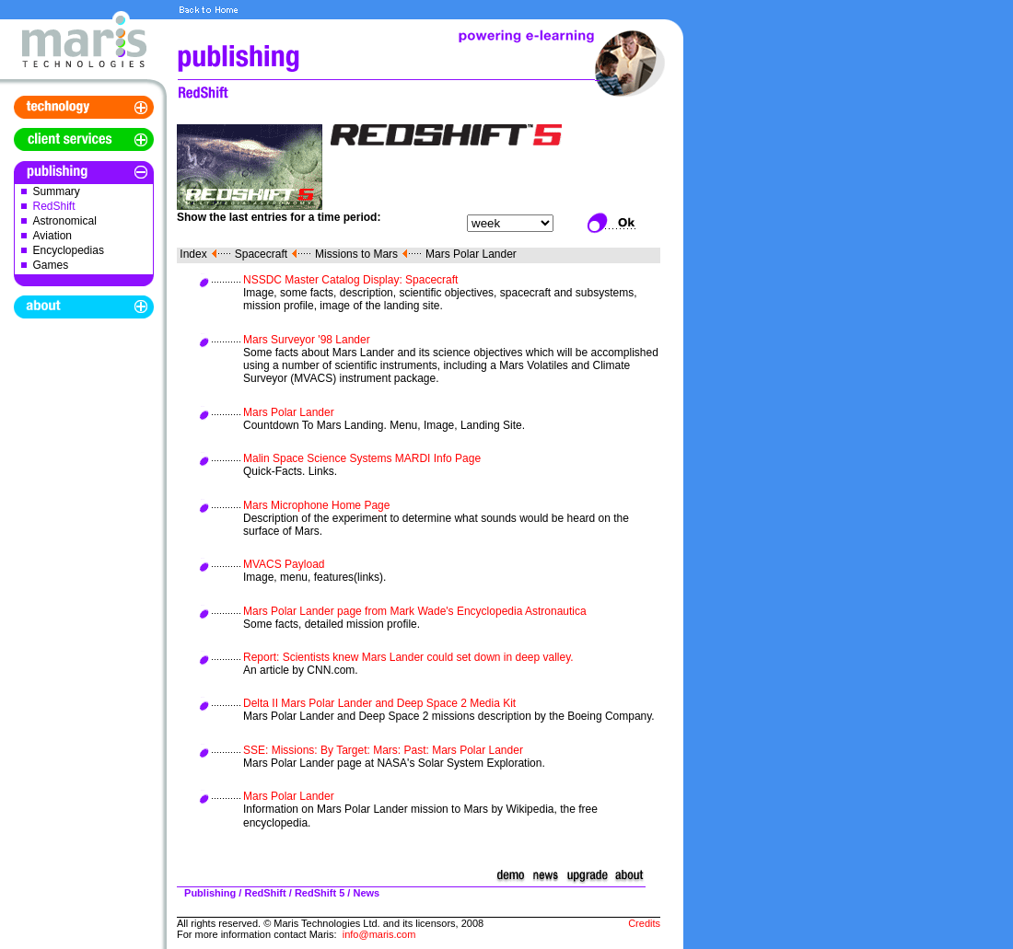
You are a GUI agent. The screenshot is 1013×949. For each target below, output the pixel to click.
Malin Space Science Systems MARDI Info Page (362, 458)
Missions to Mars (356, 254)
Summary (56, 191)
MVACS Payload (283, 564)
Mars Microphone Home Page (316, 505)
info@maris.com (379, 934)
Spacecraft (261, 254)
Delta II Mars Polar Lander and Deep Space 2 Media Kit (379, 703)
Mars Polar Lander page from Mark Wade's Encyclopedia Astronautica (415, 611)
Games (51, 265)
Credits (644, 923)
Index (193, 254)
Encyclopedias (68, 250)
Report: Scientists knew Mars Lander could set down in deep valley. (408, 657)
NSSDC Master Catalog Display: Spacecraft (350, 279)
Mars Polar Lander (471, 254)
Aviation (52, 235)
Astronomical (65, 220)
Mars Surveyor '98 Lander (306, 339)
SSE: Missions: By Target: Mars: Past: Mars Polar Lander (383, 750)
